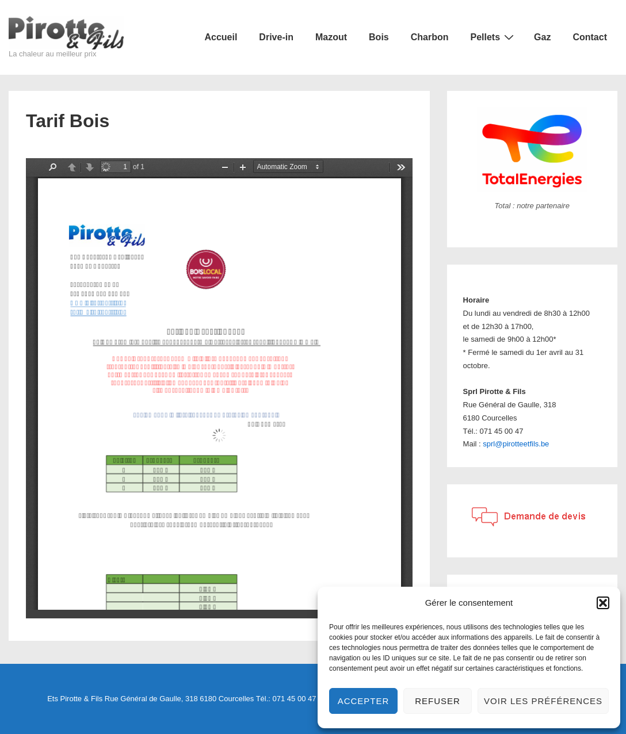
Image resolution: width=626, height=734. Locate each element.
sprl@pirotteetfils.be (516, 443)
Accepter (364, 701)
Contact (589, 37)
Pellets (494, 37)
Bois (379, 37)
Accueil (220, 37)
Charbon (430, 37)
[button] (603, 603)
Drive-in (276, 37)
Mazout (331, 37)
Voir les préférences (543, 701)
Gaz (542, 37)
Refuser (437, 701)
